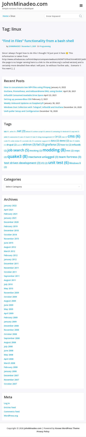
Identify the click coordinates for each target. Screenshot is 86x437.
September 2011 (12, 276)
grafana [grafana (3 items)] (52, 144)
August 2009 (10, 301)
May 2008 (8, 354)
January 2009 (10, 321)
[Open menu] (81, 5)
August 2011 (10, 280)
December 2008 (11, 325)
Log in (7, 403)
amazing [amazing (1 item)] (57, 131)
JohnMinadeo (14, 46)
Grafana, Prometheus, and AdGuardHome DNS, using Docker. (33, 91)
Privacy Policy (43, 431)
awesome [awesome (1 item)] (15, 137)
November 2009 (11, 292)
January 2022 (10, 205)
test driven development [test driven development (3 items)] (22, 163)
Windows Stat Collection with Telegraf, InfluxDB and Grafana (33, 107)
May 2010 (8, 288)
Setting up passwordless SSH (18, 99)
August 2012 (10, 247)
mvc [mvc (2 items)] (70, 150)
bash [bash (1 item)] (29, 137)
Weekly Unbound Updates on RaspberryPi (24, 103)
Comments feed (12, 411)
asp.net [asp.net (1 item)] (75, 131)
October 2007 (10, 383)
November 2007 (11, 379)
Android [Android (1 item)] (67, 131)
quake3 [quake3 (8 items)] (17, 156)
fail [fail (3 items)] (40, 144)
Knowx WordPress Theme (67, 428)
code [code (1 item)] (7, 141)
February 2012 (10, 255)
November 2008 (11, 330)
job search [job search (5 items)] (18, 150)
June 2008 (8, 350)
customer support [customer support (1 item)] (42, 141)
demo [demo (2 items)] (64, 140)
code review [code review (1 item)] (16, 141)
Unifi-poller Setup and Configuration (21, 111)
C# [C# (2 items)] (58, 136)
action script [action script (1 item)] (39, 131)
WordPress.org (11, 415)
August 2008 (10, 342)
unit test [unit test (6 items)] (58, 162)
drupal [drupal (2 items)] (11, 144)
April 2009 (8, 313)
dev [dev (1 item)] (72, 141)
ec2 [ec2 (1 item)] (19, 145)
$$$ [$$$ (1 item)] (6, 131)
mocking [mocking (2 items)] (36, 150)
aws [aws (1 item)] (23, 137)
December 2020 (11, 222)
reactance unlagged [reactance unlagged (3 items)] (43, 157)
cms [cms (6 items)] (74, 136)
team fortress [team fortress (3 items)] (70, 157)
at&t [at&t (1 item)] (7, 137)
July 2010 (8, 284)
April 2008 (8, 359)
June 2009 (8, 305)
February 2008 (10, 367)
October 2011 (10, 272)
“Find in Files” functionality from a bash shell (38, 40)
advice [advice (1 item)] (49, 131)
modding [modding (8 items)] (54, 150)
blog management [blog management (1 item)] (46, 137)
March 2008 (9, 363)
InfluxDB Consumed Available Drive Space (23, 95)
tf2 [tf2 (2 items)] (44, 163)
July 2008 (8, 346)
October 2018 (10, 234)
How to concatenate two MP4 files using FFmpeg (27, 87)
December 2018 (11, 230)
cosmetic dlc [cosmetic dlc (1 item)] (28, 141)
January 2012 (10, 259)
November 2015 (11, 238)
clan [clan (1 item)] (64, 137)
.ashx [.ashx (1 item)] (12, 131)
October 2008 (10, 334)
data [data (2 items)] (55, 140)
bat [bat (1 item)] (35, 137)
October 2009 (10, 296)
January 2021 (10, 218)
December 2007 (11, 375)
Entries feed (10, 407)
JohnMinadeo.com (25, 3)
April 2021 (8, 209)
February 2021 (10, 214)
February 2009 (10, 317)
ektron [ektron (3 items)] (29, 144)
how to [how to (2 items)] (65, 144)
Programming (45, 46)
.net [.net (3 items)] (20, 131)
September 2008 (12, 338)
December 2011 (11, 263)
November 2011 (11, 267)
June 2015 (8, 242)
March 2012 (9, 251)
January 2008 (10, 371)
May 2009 (8, 309)
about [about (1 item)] (29, 131)
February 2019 (10, 226)
